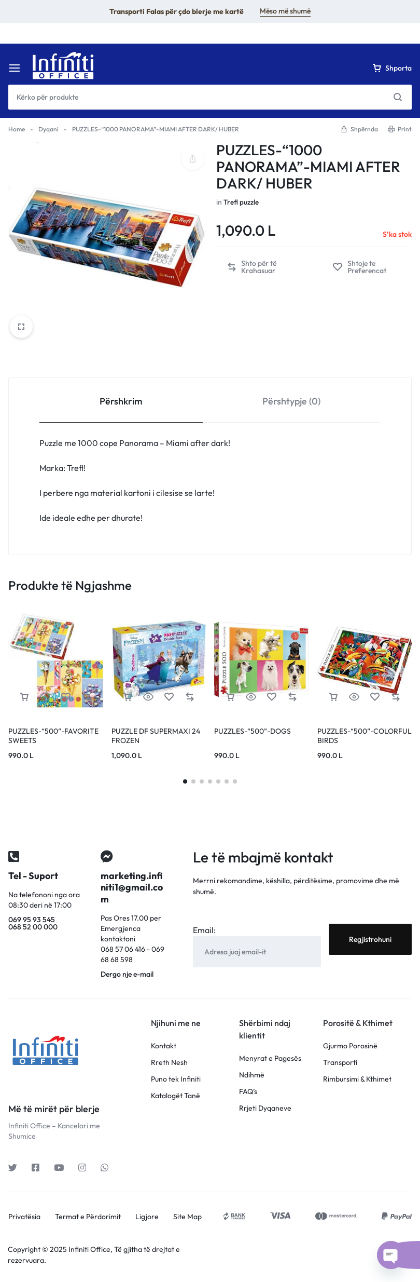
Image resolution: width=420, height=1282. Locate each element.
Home (16, 129)
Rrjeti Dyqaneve (265, 1108)
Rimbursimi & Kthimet (357, 1079)
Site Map (187, 1216)
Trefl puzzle (241, 202)
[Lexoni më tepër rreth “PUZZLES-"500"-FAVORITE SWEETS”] (24, 697)
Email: (204, 930)
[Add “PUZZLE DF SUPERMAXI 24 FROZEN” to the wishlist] (169, 697)
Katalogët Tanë (175, 1095)
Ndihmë (251, 1075)
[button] (262, 267)
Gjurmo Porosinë (350, 1046)
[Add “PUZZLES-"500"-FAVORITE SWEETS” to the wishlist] (66, 697)
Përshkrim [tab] (121, 401)
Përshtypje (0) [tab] (291, 401)
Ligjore (147, 1216)
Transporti (340, 1062)
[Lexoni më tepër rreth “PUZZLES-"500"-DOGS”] (230, 697)
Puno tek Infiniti (176, 1079)
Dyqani (48, 129)
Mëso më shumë (285, 11)
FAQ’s (248, 1091)
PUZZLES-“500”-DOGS (252, 731)
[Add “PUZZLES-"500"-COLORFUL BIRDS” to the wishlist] (375, 697)
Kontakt (163, 1046)
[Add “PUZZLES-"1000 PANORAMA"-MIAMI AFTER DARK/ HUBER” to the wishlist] (366, 267)
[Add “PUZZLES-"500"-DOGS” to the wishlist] (272, 697)
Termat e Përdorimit (88, 1216)
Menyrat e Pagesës (270, 1058)
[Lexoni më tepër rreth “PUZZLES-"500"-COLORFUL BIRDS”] (333, 697)
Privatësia (24, 1216)
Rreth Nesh (169, 1062)
